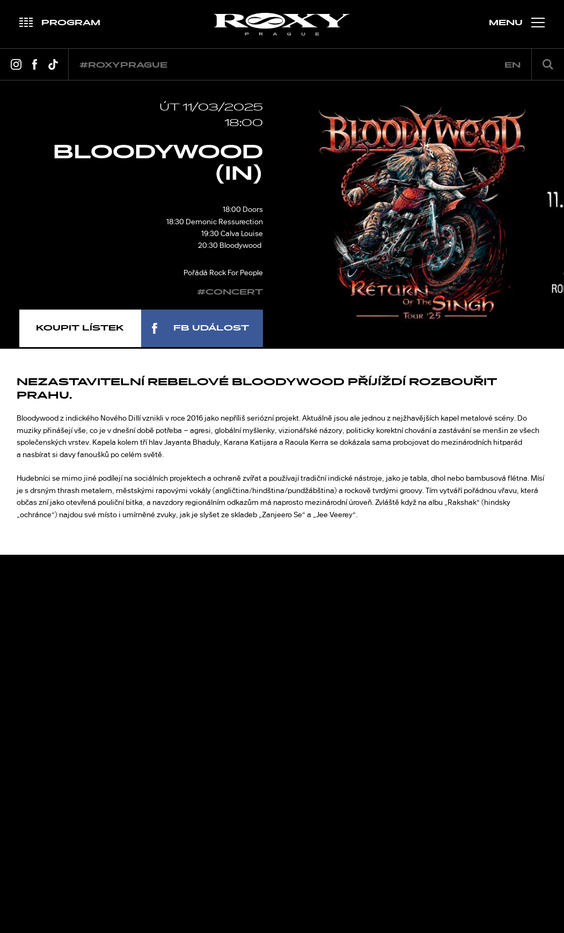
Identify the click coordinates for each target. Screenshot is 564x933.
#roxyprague (123, 65)
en (512, 65)
